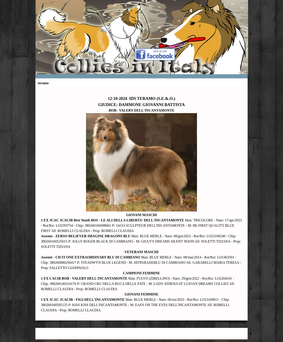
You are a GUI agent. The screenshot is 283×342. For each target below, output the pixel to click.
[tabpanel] (141, 202)
